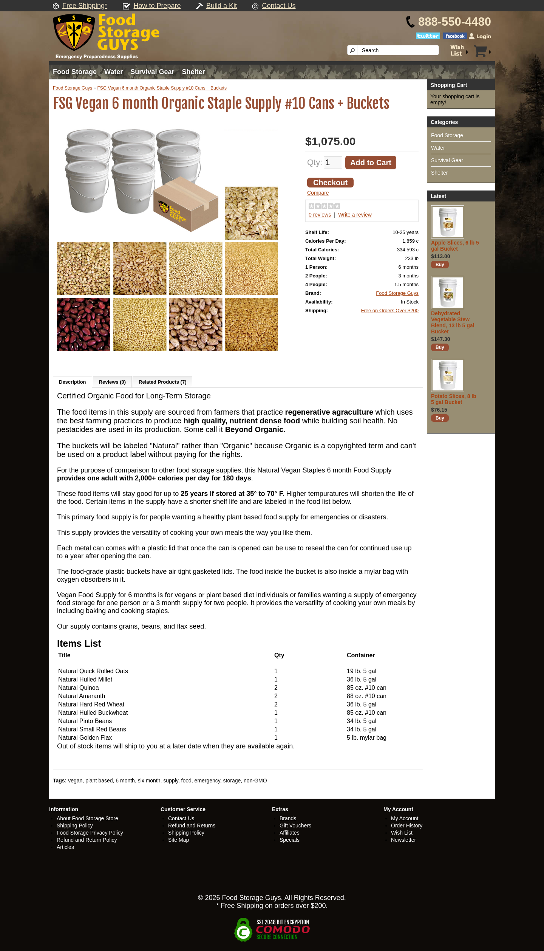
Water (113, 72)
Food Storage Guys (72, 88)
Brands (288, 818)
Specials (290, 840)
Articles (65, 847)
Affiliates (290, 833)
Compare (318, 193)
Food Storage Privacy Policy (90, 833)
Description (72, 382)
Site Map (178, 840)
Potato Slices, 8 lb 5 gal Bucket (453, 399)
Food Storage (75, 72)
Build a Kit (221, 5)
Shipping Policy (75, 825)
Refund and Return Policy (87, 840)
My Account (404, 818)
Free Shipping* (84, 5)
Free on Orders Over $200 (390, 310)
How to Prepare (157, 5)
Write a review (354, 215)
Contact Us (278, 5)
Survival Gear (152, 72)
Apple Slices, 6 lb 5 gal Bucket (455, 246)
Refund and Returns (191, 825)
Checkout (330, 182)
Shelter (193, 72)
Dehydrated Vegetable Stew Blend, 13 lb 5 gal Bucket (452, 322)
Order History (406, 825)
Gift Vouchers (295, 825)
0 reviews (320, 215)
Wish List (402, 833)
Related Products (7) (162, 382)
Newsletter (403, 840)
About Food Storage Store (87, 818)
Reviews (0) (112, 382)
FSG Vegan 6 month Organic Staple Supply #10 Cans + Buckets (162, 88)
